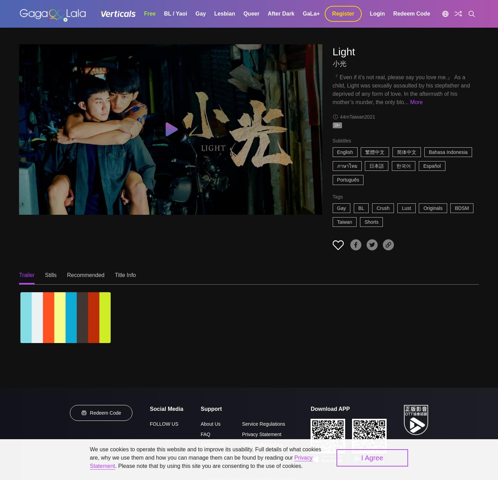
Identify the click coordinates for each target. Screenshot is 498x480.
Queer (251, 14)
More (416, 102)
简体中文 (406, 152)
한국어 (403, 166)
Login (377, 14)
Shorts (371, 222)
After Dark (281, 14)
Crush (383, 208)
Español (432, 166)
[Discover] (458, 13)
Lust (406, 208)
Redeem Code (411, 14)
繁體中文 (375, 152)
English (345, 152)
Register (343, 14)
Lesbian (224, 14)
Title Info (125, 275)
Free (150, 14)
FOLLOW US (164, 424)
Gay (200, 14)
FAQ (205, 434)
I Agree (372, 458)
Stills (51, 275)
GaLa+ (311, 14)
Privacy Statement (262, 434)
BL (361, 208)
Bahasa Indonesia (448, 152)
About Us (211, 424)
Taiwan (344, 222)
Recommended (86, 275)
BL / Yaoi (175, 14)
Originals (432, 208)
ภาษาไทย (347, 166)
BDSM (462, 208)
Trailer (27, 275)
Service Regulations (263, 424)
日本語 (376, 166)
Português (348, 180)
